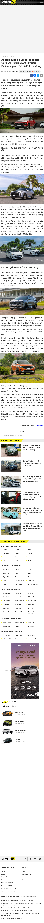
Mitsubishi (6, 553)
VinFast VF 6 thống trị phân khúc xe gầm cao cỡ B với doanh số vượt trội (32, 447)
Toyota (5, 549)
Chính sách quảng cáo (7, 882)
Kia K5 (5, 580)
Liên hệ (3, 874)
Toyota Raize (6, 604)
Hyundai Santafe (20, 597)
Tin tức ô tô (25, 871)
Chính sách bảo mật (6, 880)
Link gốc (40, 426)
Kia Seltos (30, 608)
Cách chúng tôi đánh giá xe (8, 888)
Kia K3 (5, 584)
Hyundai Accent (19, 580)
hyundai (12, 435)
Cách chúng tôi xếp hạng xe (8, 891)
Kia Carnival (31, 626)
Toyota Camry (19, 577)
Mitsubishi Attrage (33, 584)
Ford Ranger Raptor (33, 639)
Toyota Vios (31, 569)
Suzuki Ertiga (6, 626)
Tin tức (12, 56)
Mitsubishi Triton (8, 639)
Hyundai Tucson (7, 612)
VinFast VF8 (31, 597)
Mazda (17, 553)
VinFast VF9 (31, 604)
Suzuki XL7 (18, 626)
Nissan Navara (19, 639)
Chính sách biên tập (6, 885)
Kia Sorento (6, 608)
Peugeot (17, 557)
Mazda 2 (30, 577)
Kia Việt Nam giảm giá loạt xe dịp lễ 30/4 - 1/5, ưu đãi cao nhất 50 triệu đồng (32, 479)
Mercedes (6, 557)
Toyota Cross (31, 593)
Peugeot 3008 (19, 612)
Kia (4, 560)
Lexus (29, 557)
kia (15, 435)
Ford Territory (7, 597)
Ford (16, 560)
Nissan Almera (7, 573)
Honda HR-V (18, 604)
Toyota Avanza (19, 622)
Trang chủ (4, 56)
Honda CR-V (6, 593)
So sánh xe (25, 880)
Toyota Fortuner (19, 601)
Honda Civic (6, 569)
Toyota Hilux (31, 635)
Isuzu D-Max (18, 635)
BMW (29, 560)
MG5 (16, 573)
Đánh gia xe (25, 877)
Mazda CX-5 (18, 593)
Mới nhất (6, 706)
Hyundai (30, 553)
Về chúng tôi (4, 871)
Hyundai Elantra (19, 584)
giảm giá (19, 435)
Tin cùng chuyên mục (10, 441)
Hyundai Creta (32, 601)
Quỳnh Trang (15, 71)
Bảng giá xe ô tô (26, 874)
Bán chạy (15, 706)
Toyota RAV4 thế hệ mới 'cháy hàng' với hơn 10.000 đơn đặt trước (32, 463)
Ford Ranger (6, 635)
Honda (17, 549)
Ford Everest (6, 601)
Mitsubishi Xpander (8, 622)
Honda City (31, 580)
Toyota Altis (6, 577)
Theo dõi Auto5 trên (25, 71)
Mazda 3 (17, 569)
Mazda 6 (30, 573)
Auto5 (22, 431)
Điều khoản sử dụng (6, 877)
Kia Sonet (18, 608)
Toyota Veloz (31, 622)
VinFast (30, 549)
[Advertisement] (22, 29)
